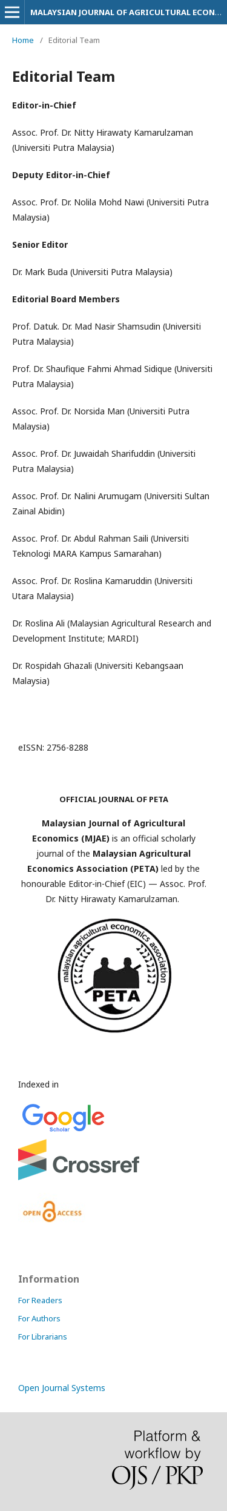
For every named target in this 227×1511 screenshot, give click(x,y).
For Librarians (42, 1336)
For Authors (39, 1318)
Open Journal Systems (61, 1387)
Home (23, 40)
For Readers (40, 1300)
